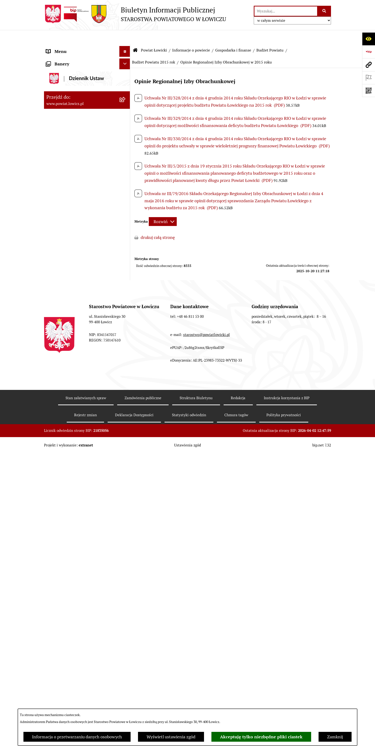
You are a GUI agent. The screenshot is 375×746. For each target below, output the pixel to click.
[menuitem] (87, 61)
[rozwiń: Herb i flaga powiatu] (125, 117)
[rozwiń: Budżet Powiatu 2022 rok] (125, 242)
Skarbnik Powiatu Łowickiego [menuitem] (73, 489)
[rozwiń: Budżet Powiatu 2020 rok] (125, 269)
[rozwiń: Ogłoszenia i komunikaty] (125, 571)
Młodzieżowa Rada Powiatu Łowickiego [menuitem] (72, 514)
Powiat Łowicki (154, 35)
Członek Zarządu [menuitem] (62, 468)
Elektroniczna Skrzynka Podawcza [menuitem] (78, 604)
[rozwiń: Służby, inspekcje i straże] (125, 394)
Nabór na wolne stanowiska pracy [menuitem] (78, 625)
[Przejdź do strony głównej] (135, 14)
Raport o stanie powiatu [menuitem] (68, 664)
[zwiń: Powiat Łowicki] (125, 75)
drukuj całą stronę (158, 223)
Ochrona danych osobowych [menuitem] (73, 539)
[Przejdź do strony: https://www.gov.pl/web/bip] (368, 51)
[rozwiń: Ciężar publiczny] (125, 339)
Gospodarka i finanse (233, 35)
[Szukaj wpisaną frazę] (324, 11)
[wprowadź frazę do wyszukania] (286, 11)
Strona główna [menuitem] (60, 48)
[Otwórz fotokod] (368, 90)
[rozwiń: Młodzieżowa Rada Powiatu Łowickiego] (125, 511)
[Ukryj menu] (124, 37)
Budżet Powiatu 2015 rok (153, 47)
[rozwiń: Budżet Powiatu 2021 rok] (125, 256)
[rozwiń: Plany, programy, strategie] (125, 421)
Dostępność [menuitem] (57, 675)
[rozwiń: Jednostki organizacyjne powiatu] (125, 407)
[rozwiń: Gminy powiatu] (125, 144)
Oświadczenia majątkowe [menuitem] (70, 582)
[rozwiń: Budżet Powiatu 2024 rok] (125, 214)
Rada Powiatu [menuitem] (59, 500)
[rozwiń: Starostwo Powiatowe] (125, 528)
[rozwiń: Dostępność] (125, 675)
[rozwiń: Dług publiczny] (125, 325)
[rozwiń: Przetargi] (125, 614)
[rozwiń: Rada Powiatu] (125, 500)
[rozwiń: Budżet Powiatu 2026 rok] (125, 186)
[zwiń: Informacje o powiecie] (125, 89)
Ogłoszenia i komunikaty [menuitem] (69, 571)
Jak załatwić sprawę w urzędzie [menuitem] (75, 550)
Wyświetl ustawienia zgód (171, 737)
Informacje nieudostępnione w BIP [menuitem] (79, 696)
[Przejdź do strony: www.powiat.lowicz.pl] (368, 64)
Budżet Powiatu (269, 35)
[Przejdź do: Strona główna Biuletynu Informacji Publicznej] (135, 36)
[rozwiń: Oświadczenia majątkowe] (125, 582)
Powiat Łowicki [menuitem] (60, 75)
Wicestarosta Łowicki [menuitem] (66, 457)
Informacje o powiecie (191, 35)
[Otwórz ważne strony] (368, 77)
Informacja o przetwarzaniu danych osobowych (77, 737)
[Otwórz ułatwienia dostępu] (368, 38)
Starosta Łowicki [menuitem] (61, 446)
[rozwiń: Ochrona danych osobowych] (125, 539)
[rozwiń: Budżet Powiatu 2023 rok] (125, 228)
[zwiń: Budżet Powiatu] (125, 172)
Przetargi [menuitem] (55, 614)
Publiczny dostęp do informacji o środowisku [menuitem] (77, 639)
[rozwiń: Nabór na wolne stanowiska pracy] (125, 625)
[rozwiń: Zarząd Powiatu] (125, 435)
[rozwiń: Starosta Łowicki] (125, 446)
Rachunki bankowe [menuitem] (64, 560)
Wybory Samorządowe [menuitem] (67, 653)
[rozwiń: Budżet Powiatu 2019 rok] (125, 283)
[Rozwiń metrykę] (163, 207)
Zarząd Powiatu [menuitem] (61, 435)
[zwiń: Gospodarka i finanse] (125, 158)
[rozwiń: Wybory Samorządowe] (125, 653)
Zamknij (335, 737)
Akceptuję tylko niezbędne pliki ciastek (261, 737)
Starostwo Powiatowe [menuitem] (66, 528)
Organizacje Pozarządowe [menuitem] (70, 593)
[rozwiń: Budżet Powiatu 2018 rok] (125, 297)
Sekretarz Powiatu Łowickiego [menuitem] (74, 478)
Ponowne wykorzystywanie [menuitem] (72, 707)
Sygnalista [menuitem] (56, 685)
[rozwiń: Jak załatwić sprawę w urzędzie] (125, 550)
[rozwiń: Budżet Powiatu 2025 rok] (125, 200)
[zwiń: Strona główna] (125, 48)
